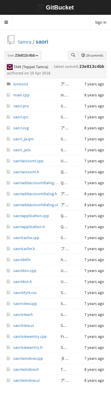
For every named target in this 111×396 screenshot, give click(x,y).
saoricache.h (24, 248)
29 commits (92, 55)
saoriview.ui (23, 325)
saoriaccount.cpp (28, 160)
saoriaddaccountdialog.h (35, 193)
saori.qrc (20, 117)
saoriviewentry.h (28, 347)
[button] (6, 22)
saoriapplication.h (29, 226)
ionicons (20, 84)
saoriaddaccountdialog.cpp (37, 182)
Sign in (101, 22)
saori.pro (21, 106)
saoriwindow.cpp (28, 358)
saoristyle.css (25, 292)
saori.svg (21, 128)
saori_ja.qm (23, 138)
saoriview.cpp (25, 303)
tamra (24, 41)
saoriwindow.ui (26, 380)
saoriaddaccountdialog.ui (35, 204)
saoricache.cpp (26, 237)
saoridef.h (21, 259)
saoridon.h (22, 281)
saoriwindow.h (26, 369)
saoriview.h (23, 314)
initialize (68, 95)
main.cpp (21, 95)
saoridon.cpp (24, 270)
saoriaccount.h (26, 171)
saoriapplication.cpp (31, 215)
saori (42, 41)
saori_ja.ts (22, 149)
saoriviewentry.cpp (30, 336)
